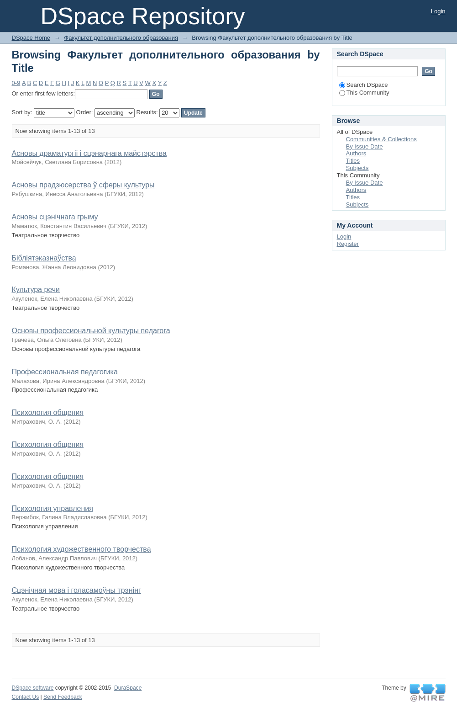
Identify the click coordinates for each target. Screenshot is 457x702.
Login (438, 11)
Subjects (357, 168)
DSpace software (33, 688)
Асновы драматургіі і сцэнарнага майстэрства (89, 153)
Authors (356, 153)
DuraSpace (128, 688)
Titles (353, 160)
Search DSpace (363, 84)
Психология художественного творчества (81, 549)
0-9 (16, 83)
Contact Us (25, 697)
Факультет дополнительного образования (121, 37)
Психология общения (48, 412)
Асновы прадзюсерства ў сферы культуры (83, 185)
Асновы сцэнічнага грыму (55, 217)
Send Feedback (62, 697)
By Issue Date (364, 146)
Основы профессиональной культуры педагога (91, 331)
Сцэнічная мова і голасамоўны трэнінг (76, 590)
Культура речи (36, 289)
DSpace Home (31, 37)
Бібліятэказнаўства (44, 258)
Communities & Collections (381, 139)
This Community (364, 92)
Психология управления (52, 508)
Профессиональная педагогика (65, 372)
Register (348, 243)
